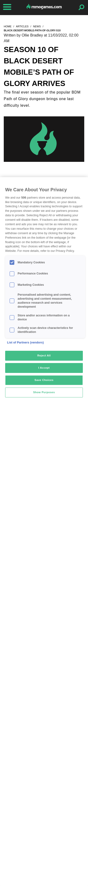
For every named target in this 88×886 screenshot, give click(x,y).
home (7, 26)
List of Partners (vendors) (25, 342)
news (37, 26)
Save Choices (44, 380)
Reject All (44, 355)
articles (22, 26)
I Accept (44, 367)
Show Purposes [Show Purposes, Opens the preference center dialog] (44, 392)
